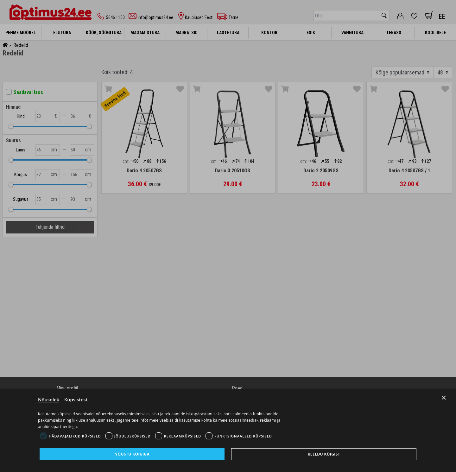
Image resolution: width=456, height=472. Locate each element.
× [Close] (443, 397)
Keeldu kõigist (323, 454)
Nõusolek (49, 399)
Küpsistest (76, 399)
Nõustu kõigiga (131, 454)
